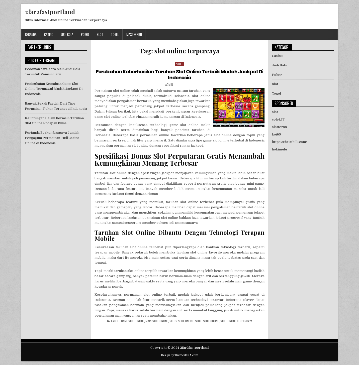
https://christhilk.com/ (289, 142)
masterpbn (134, 34)
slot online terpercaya (236, 321)
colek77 (278, 119)
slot (198, 321)
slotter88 (279, 127)
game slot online (132, 321)
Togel (115, 34)
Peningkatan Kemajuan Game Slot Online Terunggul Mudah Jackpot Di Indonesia (54, 89)
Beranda (30, 34)
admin (169, 84)
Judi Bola (67, 34)
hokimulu (279, 149)
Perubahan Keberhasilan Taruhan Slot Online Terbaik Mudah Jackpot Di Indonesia (179, 74)
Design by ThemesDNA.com (179, 355)
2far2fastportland (50, 12)
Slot (100, 34)
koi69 (276, 134)
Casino (48, 34)
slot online (211, 321)
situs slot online (182, 321)
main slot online (157, 321)
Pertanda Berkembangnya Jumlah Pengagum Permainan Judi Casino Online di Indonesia (52, 138)
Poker (85, 34)
